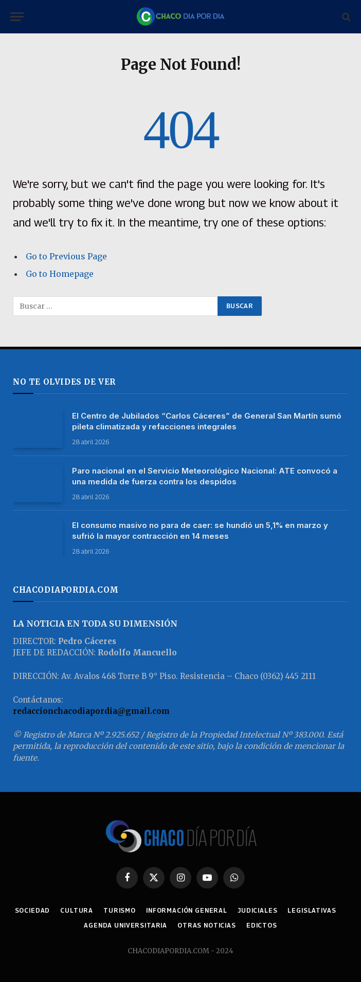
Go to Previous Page (66, 256)
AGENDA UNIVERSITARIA (125, 925)
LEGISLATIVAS (311, 910)
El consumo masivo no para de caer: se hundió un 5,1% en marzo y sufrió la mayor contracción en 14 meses (200, 530)
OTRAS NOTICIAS (206, 925)
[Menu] (17, 16)
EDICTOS (261, 925)
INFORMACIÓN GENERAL (186, 910)
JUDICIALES (257, 910)
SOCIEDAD (32, 910)
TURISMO (119, 910)
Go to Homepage (60, 274)
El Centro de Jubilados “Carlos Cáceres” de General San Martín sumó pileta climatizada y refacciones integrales (206, 421)
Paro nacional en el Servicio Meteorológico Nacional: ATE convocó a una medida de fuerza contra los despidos (204, 476)
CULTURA (76, 910)
